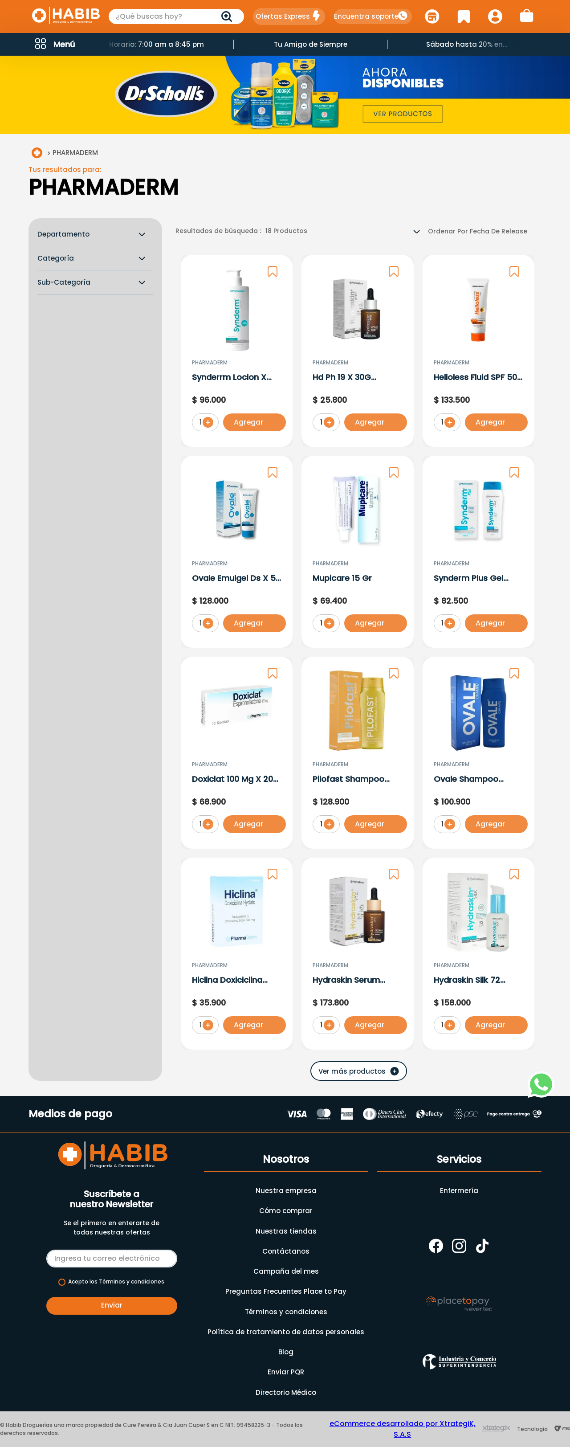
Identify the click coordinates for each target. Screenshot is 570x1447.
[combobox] (176, 16)
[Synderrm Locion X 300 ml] (237, 353)
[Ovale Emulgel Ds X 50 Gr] (237, 554)
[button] (54, 44)
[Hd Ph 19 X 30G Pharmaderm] (357, 353)
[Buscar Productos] (228, 16)
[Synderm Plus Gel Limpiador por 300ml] (478, 554)
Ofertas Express (283, 16)
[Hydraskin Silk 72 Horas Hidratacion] (478, 955)
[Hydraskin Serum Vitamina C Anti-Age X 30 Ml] (357, 955)
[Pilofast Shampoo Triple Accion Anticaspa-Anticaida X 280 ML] (357, 754)
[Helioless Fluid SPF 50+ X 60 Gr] (478, 353)
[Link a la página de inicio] (36, 154)
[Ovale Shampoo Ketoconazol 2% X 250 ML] (478, 754)
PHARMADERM (75, 154)
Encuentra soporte (366, 16)
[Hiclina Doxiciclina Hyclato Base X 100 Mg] (237, 955)
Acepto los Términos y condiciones (116, 1282)
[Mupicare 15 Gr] (357, 554)
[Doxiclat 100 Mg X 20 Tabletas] (237, 754)
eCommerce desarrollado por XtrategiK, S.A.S (403, 1428)
